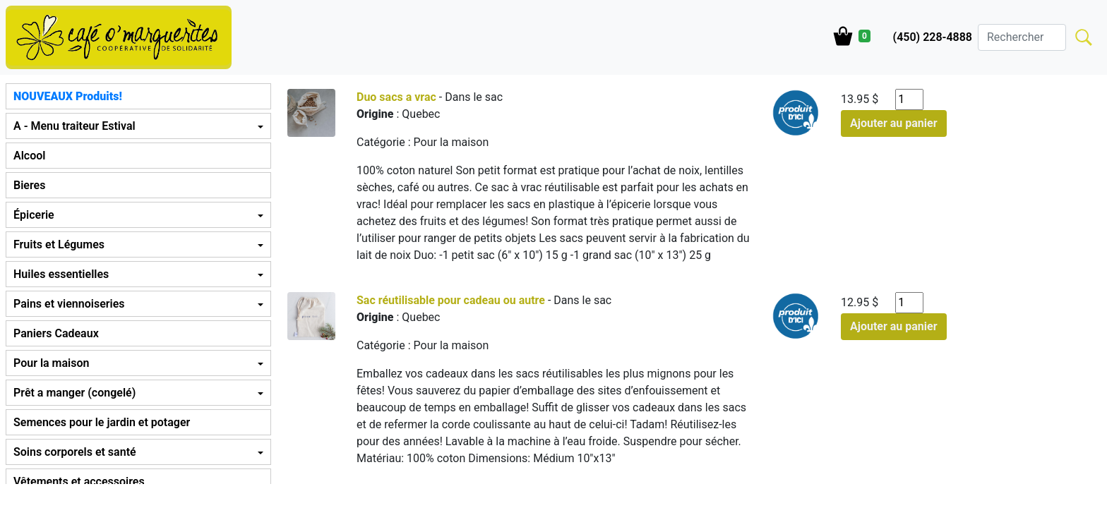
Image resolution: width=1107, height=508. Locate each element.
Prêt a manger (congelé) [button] (74, 392)
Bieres (29, 185)
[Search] (1022, 37)
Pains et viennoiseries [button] (68, 303)
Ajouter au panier (894, 123)
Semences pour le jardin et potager (101, 422)
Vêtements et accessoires (79, 481)
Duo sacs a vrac (396, 97)
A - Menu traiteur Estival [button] (74, 126)
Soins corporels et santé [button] (74, 452)
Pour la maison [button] (51, 363)
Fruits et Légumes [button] (58, 244)
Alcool (29, 155)
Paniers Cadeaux (56, 333)
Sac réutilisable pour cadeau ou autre (451, 300)
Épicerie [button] (33, 215)
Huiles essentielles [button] (61, 274)
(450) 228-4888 (932, 37)
